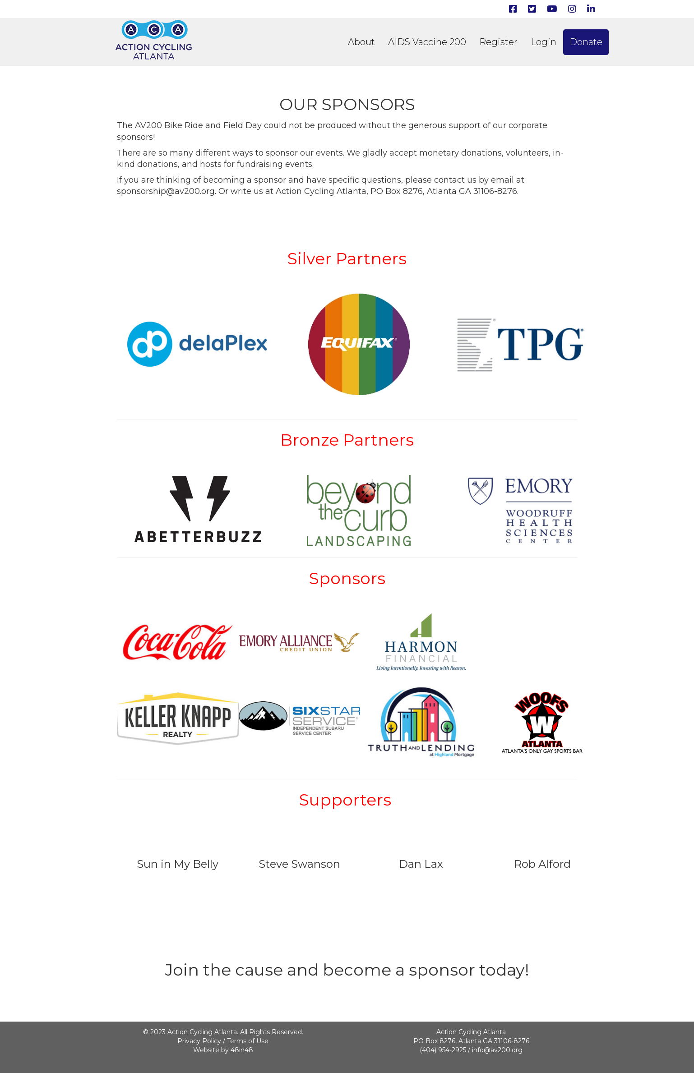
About (361, 42)
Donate (585, 42)
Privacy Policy (199, 1041)
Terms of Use (247, 1041)
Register (498, 42)
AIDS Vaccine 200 (427, 42)
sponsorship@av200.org (166, 191)
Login (543, 42)
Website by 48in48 (223, 1050)
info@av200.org (497, 1050)
